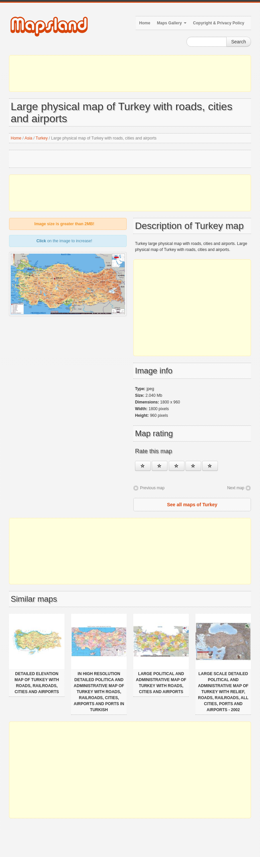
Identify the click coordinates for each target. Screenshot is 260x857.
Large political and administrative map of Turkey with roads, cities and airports (161, 682)
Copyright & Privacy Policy (218, 23)
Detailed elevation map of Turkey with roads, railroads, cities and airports (37, 682)
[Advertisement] (130, 73)
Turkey (42, 138)
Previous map (152, 488)
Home (144, 23)
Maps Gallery (171, 23)
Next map (235, 488)
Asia (28, 138)
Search (238, 41)
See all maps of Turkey (192, 504)
